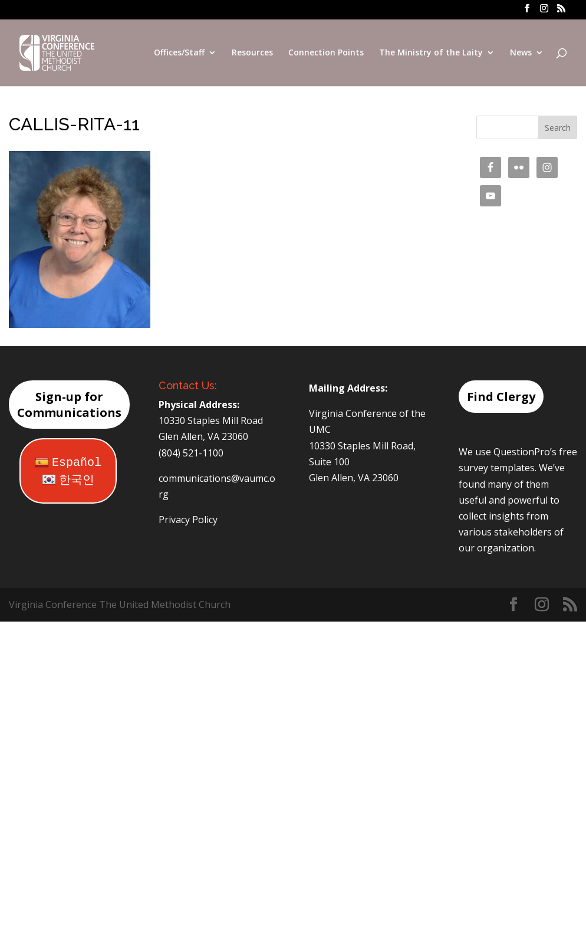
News (521, 53)
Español (68, 462)
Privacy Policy (188, 519)
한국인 (68, 480)
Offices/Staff (179, 53)
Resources (252, 53)
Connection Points (326, 53)
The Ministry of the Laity (431, 53)
